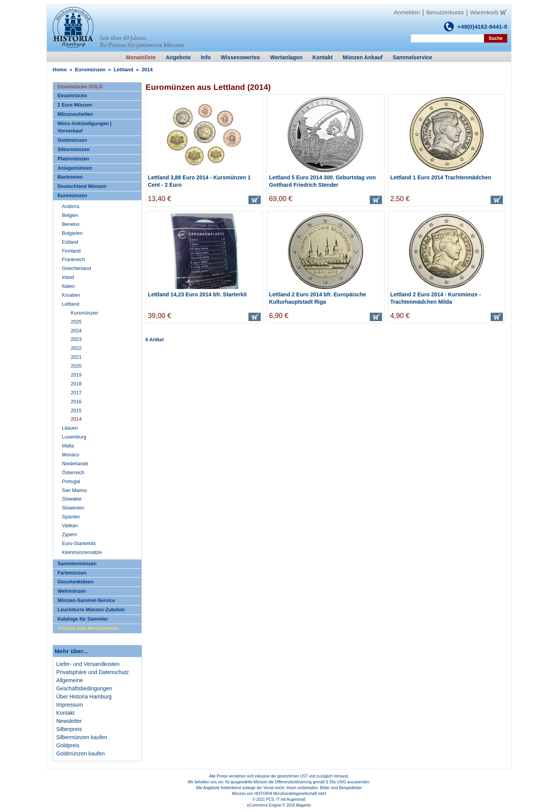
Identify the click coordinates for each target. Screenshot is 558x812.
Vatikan (70, 525)
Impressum (69, 705)
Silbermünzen (73, 149)
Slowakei (71, 499)
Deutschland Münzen (81, 186)
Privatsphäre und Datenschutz (92, 672)
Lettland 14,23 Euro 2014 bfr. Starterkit (197, 294)
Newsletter (69, 721)
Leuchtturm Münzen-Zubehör (91, 609)
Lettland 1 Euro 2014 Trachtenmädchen (440, 177)
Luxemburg (74, 437)
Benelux (71, 224)
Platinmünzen (73, 159)
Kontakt (65, 713)
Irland (68, 277)
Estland (70, 242)
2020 (76, 366)
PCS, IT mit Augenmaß (286, 799)
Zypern (69, 534)
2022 (76, 348)
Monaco (70, 455)
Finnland (71, 251)
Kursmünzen (84, 313)
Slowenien (73, 508)
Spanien (71, 517)
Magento (303, 805)
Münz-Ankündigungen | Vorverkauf (84, 127)
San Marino (74, 490)
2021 (76, 357)
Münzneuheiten (75, 114)
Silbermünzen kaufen (81, 737)
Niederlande (75, 463)
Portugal (71, 481)
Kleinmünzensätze (82, 552)
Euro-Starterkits (79, 543)
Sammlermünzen (76, 563)
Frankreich (73, 259)
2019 (76, 375)
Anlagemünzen (74, 168)
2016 (76, 401)
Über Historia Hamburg (84, 696)
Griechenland (76, 268)
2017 (76, 393)
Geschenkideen (75, 582)
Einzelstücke (72, 95)
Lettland (123, 69)
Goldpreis (67, 745)
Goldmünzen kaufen (80, 753)
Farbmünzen (71, 573)
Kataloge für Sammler (82, 619)
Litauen (70, 428)
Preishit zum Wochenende (87, 628)
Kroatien (71, 295)
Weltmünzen (71, 591)
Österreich (73, 472)
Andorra (70, 206)
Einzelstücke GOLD (79, 86)
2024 (76, 331)
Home (60, 69)
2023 (76, 339)
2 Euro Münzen (74, 105)
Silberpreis (69, 729)
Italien (68, 286)
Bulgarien (72, 233)
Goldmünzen (72, 140)
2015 (76, 410)
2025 (76, 322)
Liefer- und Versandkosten (87, 664)
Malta (68, 446)
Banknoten (70, 177)
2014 (76, 419)
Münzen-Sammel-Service (86, 600)
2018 (76, 384)
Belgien (70, 215)
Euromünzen (90, 69)
